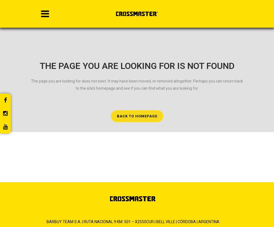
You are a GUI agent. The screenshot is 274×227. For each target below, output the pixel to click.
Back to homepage (137, 116)
